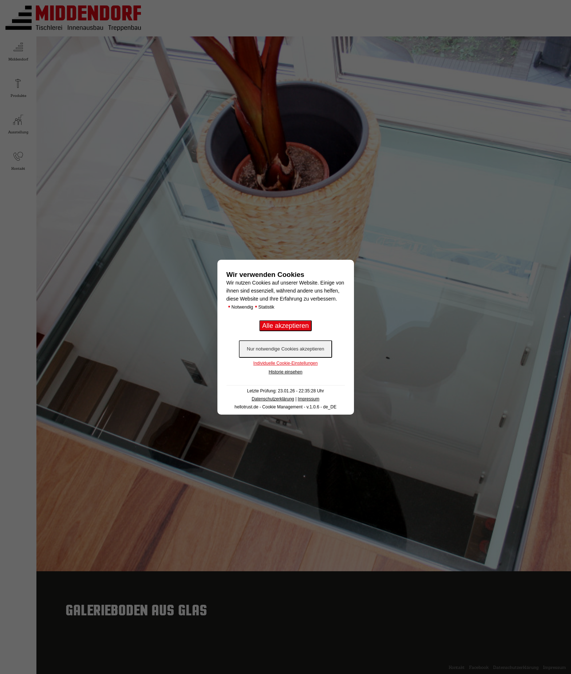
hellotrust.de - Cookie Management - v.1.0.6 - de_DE (285, 407)
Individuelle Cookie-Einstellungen (285, 363)
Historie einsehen (286, 372)
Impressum (308, 398)
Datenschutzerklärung (273, 398)
